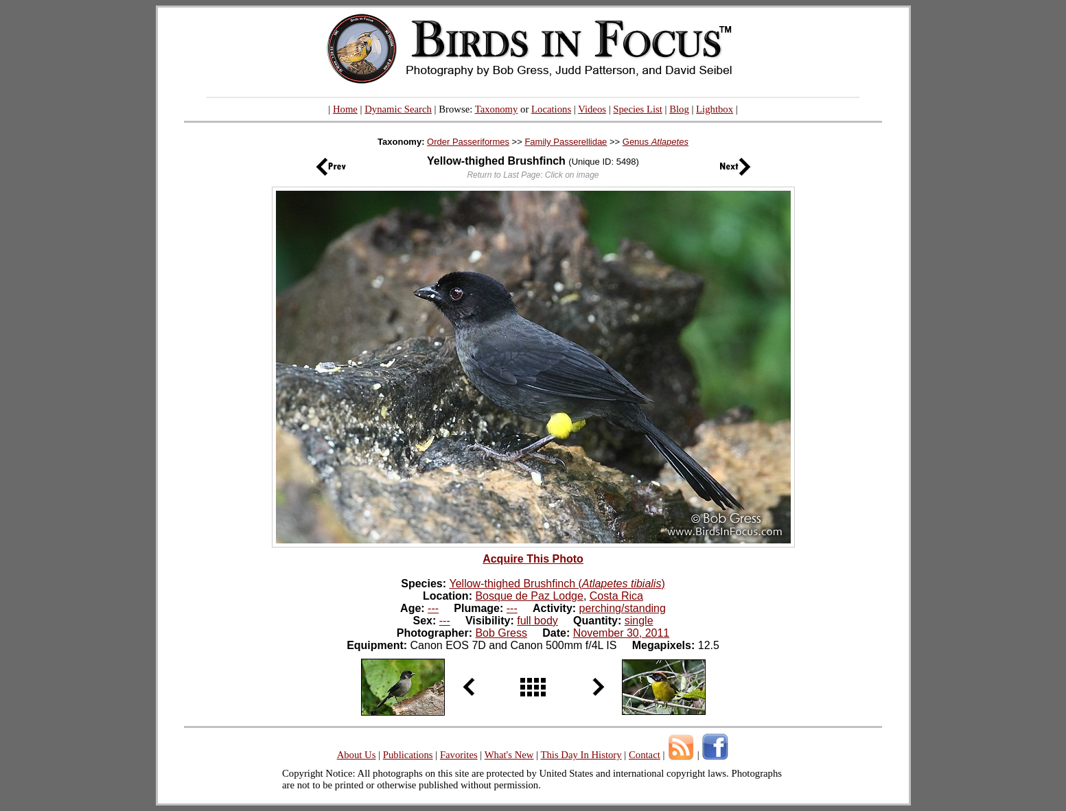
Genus (655, 142)
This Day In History (580, 754)
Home (345, 109)
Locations (551, 109)
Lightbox (714, 109)
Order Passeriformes (468, 142)
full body (537, 620)
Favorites (459, 754)
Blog (679, 109)
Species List (637, 109)
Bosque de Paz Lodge (529, 596)
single (639, 620)
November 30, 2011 (621, 633)
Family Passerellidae (565, 142)
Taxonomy (496, 109)
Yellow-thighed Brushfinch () (557, 583)
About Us (356, 754)
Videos (592, 109)
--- (433, 608)
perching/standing (622, 608)
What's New (509, 754)
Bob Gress (501, 633)
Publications (408, 754)
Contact (644, 754)
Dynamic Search (398, 109)
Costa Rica (616, 596)
